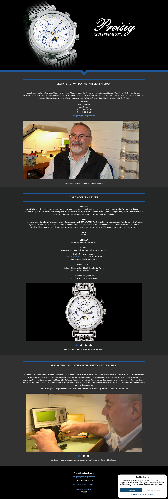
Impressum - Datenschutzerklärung (142, 494)
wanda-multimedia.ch (84, 489)
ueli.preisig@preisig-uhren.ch (84, 116)
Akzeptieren (131, 490)
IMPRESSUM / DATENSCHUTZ (84, 484)
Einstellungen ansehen (154, 490)
